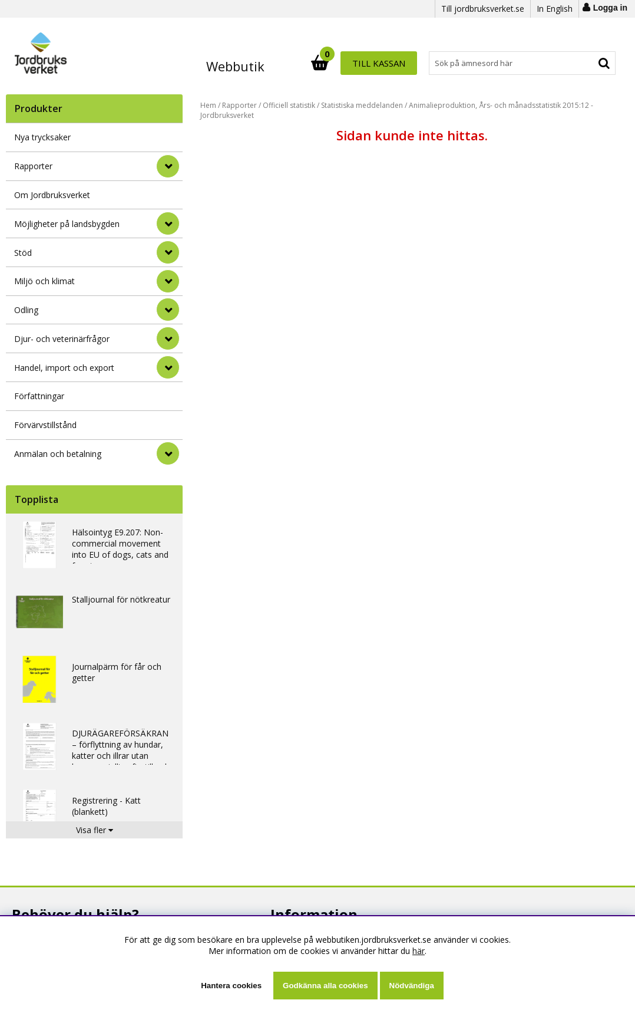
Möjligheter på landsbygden (67, 223)
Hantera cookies (231, 985)
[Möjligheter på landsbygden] (168, 223)
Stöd (23, 252)
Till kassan (577, 63)
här (418, 950)
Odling (26, 309)
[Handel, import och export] (168, 367)
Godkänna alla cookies (325, 985)
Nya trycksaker (42, 137)
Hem (208, 105)
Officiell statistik (289, 105)
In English (555, 8)
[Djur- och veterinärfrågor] (168, 338)
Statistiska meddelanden (362, 105)
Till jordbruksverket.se (482, 8)
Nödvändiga (411, 985)
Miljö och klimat (44, 281)
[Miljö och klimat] (168, 281)
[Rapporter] (168, 166)
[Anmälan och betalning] (168, 453)
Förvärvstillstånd (45, 424)
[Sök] (369, 63)
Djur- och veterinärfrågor (62, 338)
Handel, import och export (64, 367)
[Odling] (168, 309)
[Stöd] (168, 252)
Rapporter (33, 166)
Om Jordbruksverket (52, 194)
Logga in (610, 7)
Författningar (39, 396)
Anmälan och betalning (57, 453)
